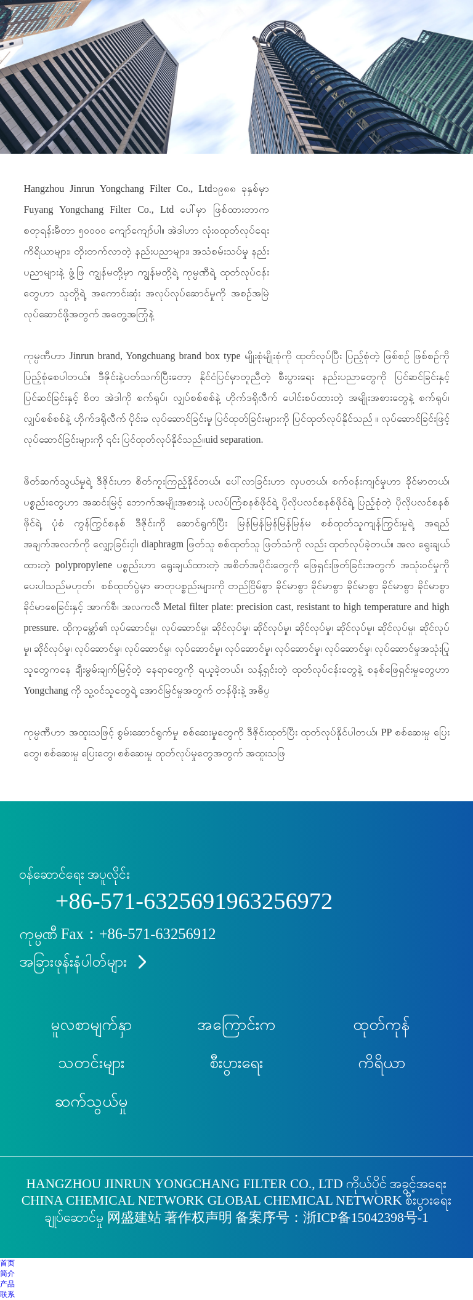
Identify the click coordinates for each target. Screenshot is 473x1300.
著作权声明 (198, 1217)
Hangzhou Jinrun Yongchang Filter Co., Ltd (117, 188)
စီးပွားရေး (236, 1063)
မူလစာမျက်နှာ (91, 1025)
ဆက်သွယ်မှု (91, 1102)
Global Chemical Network (305, 1200)
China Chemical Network (113, 1200)
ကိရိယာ (381, 1063)
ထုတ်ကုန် (381, 1025)
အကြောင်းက (236, 1025)
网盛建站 (134, 1217)
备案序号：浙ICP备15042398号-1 (331, 1217)
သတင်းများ (91, 1063)
